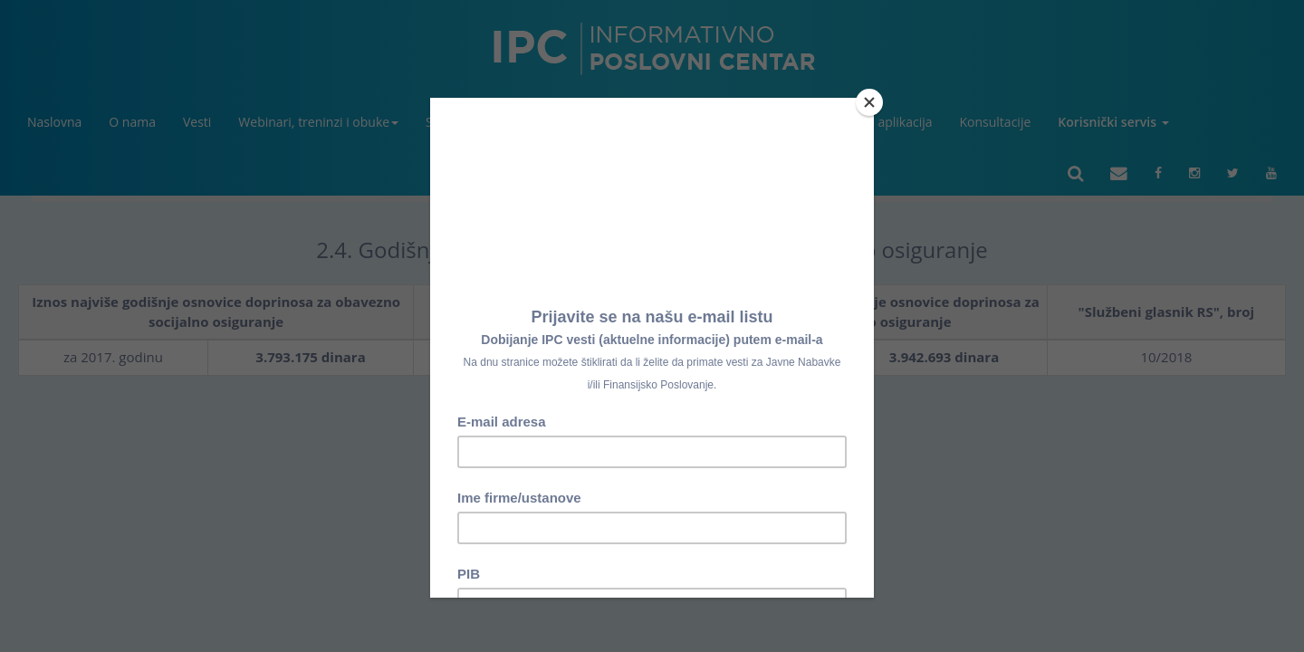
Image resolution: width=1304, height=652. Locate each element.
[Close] (869, 102)
